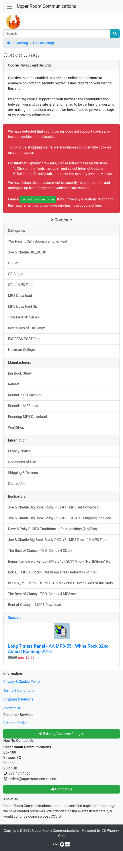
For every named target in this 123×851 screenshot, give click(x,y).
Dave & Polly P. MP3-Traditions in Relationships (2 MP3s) (52, 529)
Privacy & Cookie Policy (21, 682)
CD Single (15, 274)
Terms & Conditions (18, 690)
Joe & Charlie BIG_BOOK (27, 252)
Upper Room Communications (46, 6)
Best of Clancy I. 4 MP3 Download (34, 605)
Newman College (21, 350)
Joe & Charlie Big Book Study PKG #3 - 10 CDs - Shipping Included (59, 518)
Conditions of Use (22, 462)
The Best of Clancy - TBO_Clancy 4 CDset (40, 550)
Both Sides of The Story (26, 328)
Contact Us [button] (61, 789)
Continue (61, 220)
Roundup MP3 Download (27, 417)
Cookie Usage (44, 43)
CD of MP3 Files (20, 285)
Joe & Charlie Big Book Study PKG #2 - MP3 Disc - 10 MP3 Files (57, 540)
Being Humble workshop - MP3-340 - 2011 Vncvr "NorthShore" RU (59, 561)
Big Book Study (20, 373)
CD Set (13, 263)
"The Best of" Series (23, 317)
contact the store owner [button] (37, 199)
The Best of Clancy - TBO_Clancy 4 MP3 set (42, 594)
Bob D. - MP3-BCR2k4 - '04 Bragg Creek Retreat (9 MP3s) (52, 572)
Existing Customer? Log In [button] (61, 734)
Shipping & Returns (23, 473)
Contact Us (16, 484)
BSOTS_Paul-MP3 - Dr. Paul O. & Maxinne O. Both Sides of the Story (60, 583)
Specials (14, 617)
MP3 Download (20, 295)
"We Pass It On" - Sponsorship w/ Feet (37, 241)
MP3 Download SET (23, 306)
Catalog (22, 43)
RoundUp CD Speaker (24, 395)
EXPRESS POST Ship (24, 339)
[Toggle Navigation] (10, 6)
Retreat (13, 384)
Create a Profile (15, 723)
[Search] (57, 33)
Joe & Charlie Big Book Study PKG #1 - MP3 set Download (53, 507)
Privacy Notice (19, 451)
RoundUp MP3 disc (23, 406)
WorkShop (16, 427)
